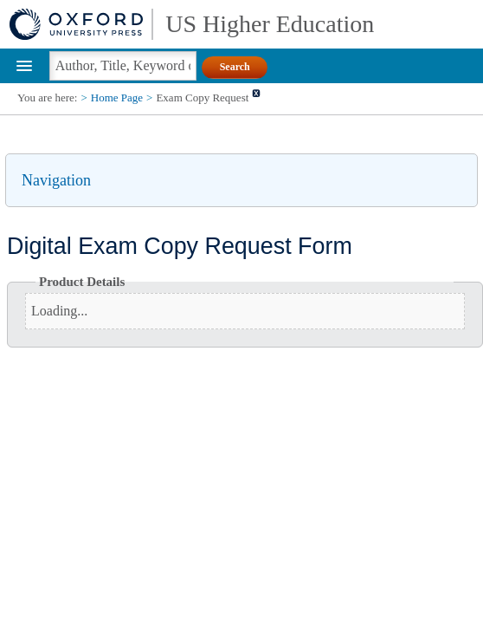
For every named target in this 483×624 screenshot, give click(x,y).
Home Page (117, 97)
